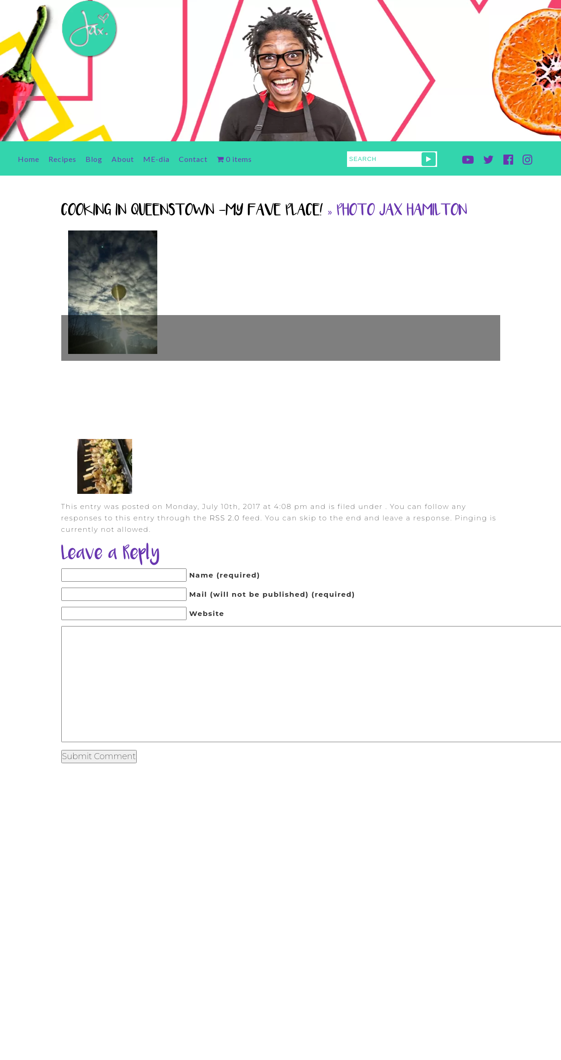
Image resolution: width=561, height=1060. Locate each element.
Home (28, 159)
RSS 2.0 (224, 518)
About (123, 159)
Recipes (62, 159)
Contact (193, 159)
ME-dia (156, 159)
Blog (93, 159)
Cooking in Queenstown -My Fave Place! (192, 211)
